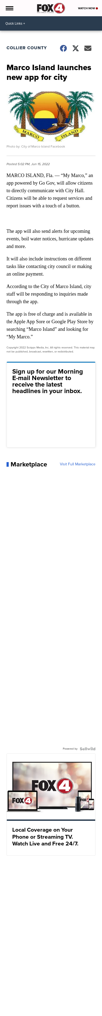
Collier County (27, 48)
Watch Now (88, 8)
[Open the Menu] (9, 8)
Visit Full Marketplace (77, 464)
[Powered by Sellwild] (87, 749)
